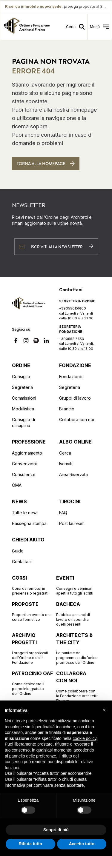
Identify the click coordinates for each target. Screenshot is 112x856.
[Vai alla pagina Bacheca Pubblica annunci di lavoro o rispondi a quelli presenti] (77, 614)
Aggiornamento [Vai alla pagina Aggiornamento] (27, 452)
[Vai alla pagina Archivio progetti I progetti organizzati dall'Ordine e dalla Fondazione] (33, 648)
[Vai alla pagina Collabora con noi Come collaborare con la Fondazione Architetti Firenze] (77, 686)
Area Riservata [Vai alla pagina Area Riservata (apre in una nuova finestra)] (73, 474)
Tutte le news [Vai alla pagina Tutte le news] (25, 512)
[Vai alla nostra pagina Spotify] (36, 341)
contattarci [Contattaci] (54, 135)
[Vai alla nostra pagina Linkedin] (46, 341)
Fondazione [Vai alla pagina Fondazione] (70, 376)
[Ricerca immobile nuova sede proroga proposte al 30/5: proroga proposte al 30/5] (56, 6)
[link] (27, 27)
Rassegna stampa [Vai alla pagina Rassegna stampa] (29, 523)
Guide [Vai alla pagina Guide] (18, 550)
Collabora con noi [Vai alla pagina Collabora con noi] (76, 419)
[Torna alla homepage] (45, 163)
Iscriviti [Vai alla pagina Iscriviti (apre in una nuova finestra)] (65, 463)
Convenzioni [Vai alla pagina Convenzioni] (24, 463)
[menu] (100, 26)
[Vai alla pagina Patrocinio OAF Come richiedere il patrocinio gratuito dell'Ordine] (33, 683)
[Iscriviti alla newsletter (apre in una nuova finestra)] (56, 246)
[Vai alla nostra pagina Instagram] (26, 341)
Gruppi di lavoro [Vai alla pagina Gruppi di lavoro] (75, 398)
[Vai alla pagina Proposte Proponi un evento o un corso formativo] (33, 611)
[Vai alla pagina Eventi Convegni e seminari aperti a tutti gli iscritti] (77, 585)
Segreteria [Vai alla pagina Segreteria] (22, 387)
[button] (104, 710)
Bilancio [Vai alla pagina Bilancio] (66, 408)
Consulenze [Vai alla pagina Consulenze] (24, 474)
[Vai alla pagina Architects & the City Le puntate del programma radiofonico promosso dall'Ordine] (77, 648)
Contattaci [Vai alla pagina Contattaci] (22, 561)
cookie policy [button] (84, 738)
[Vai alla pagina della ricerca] (76, 27)
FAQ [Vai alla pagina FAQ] (63, 512)
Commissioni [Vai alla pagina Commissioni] (24, 398)
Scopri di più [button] (56, 829)
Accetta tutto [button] (81, 843)
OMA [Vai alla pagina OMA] (17, 485)
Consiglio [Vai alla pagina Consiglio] (21, 376)
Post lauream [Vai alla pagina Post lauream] (72, 523)
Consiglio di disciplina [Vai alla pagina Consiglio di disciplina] (23, 422)
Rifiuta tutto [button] (30, 843)
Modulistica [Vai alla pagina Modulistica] (23, 408)
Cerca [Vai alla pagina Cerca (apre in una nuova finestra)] (65, 452)
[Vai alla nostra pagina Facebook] (16, 341)
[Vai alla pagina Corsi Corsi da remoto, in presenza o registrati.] (33, 585)
